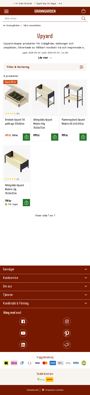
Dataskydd (32, 389)
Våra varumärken (32, 25)
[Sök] (83, 18)
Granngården (13, 25)
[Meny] (6, 11)
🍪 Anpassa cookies (53, 389)
